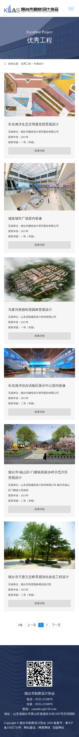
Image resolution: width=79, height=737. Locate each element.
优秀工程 (26, 63)
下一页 (56, 625)
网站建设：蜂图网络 (37, 727)
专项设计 (39, 63)
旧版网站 (58, 727)
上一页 (31, 625)
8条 (20, 625)
